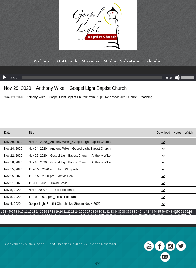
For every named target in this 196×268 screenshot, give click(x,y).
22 (69, 211)
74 (80, 215)
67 (53, 215)
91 (147, 215)
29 (96, 211)
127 (143, 219)
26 (84, 211)
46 (163, 211)
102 (2, 219)
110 (47, 219)
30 (100, 211)
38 (131, 211)
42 (147, 211)
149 (75, 222)
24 (76, 211)
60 (25, 215)
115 (75, 219)
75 (84, 215)
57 (13, 215)
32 (108, 211)
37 (127, 211)
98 (174, 215)
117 (87, 219)
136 (2, 222)
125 (132, 219)
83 (115, 215)
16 (45, 211)
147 (64, 222)
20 (61, 211)
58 (17, 215)
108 (36, 219)
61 (29, 215)
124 (126, 219)
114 (70, 219)
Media (109, 61)
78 (96, 215)
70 (64, 215)
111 (53, 219)
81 (107, 215)
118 (92, 219)
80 (103, 215)
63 (37, 215)
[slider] (92, 77)
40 (139, 211)
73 (76, 215)
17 (49, 211)
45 (159, 211)
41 (143, 211)
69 (60, 215)
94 (158, 215)
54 (2, 215)
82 (111, 215)
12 (29, 211)
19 (57, 211)
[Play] (4, 77)
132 (171, 219)
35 (119, 211)
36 (124, 211)
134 (182, 219)
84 (119, 215)
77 (92, 215)
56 (9, 215)
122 (115, 219)
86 (127, 215)
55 (5, 215)
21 (65, 211)
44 (155, 211)
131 (165, 219)
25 (80, 211)
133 (177, 219)
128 (149, 219)
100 (183, 215)
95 (162, 215)
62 (33, 215)
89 (139, 215)
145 (53, 222)
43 (151, 211)
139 (19, 222)
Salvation (129, 61)
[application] (98, 77)
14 (37, 211)
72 (72, 215)
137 (8, 222)
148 (70, 222)
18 (53, 211)
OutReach (67, 61)
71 (68, 215)
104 (14, 219)
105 (19, 219)
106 (25, 219)
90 (143, 215)
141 (30, 222)
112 (59, 219)
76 (88, 215)
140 (25, 222)
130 (160, 219)
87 (131, 215)
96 (166, 215)
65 (45, 215)
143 (42, 222)
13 (33, 211)
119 (98, 219)
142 (36, 222)
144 (47, 222)
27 (88, 211)
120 (104, 219)
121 (109, 219)
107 (30, 219)
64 (41, 215)
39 (135, 211)
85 (123, 215)
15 (41, 211)
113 (64, 219)
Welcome (43, 61)
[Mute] (177, 77)
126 (137, 219)
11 (26, 211)
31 (104, 211)
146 (59, 222)
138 (14, 222)
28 (92, 211)
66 (49, 215)
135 (188, 219)
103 (8, 219)
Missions (90, 61)
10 (21, 211)
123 (121, 219)
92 (151, 215)
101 (188, 215)
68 (56, 215)
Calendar (152, 61)
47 (166, 211)
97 (170, 215)
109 (42, 219)
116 (81, 219)
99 (178, 215)
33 (112, 211)
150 (81, 222)
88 (135, 215)
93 (154, 215)
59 (21, 215)
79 (100, 215)
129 (154, 219)
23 (73, 211)
